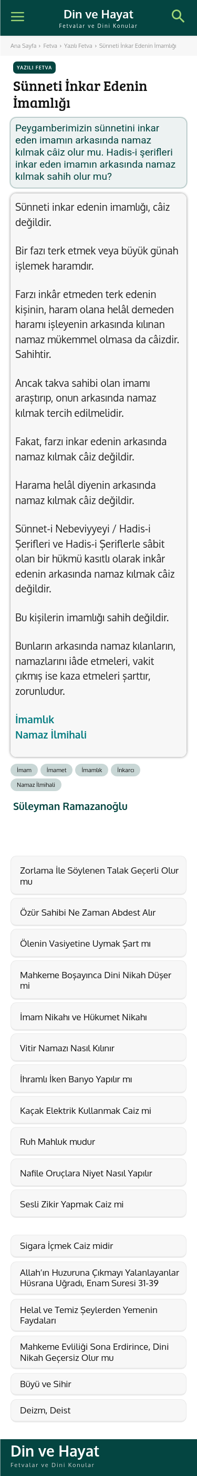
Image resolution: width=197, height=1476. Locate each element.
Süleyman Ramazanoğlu (70, 806)
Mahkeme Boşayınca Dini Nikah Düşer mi (95, 980)
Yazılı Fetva (78, 45)
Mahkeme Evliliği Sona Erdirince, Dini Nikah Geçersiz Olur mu (94, 1351)
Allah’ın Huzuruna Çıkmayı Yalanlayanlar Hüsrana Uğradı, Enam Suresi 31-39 (99, 1277)
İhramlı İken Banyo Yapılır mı (76, 1078)
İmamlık (34, 719)
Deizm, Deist (45, 1410)
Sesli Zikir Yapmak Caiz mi (72, 1204)
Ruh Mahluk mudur (57, 1141)
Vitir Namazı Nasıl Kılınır (67, 1047)
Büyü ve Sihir (45, 1383)
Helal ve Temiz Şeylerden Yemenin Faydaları (89, 1315)
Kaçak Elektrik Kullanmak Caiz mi (85, 1110)
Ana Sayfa (23, 45)
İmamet (57, 770)
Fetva (50, 45)
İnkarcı (125, 770)
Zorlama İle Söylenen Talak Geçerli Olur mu (99, 875)
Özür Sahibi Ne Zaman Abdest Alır (87, 912)
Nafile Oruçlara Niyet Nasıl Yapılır (86, 1172)
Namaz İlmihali (51, 734)
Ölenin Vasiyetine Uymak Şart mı (85, 943)
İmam (24, 770)
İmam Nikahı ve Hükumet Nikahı (83, 1016)
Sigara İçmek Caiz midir (66, 1245)
